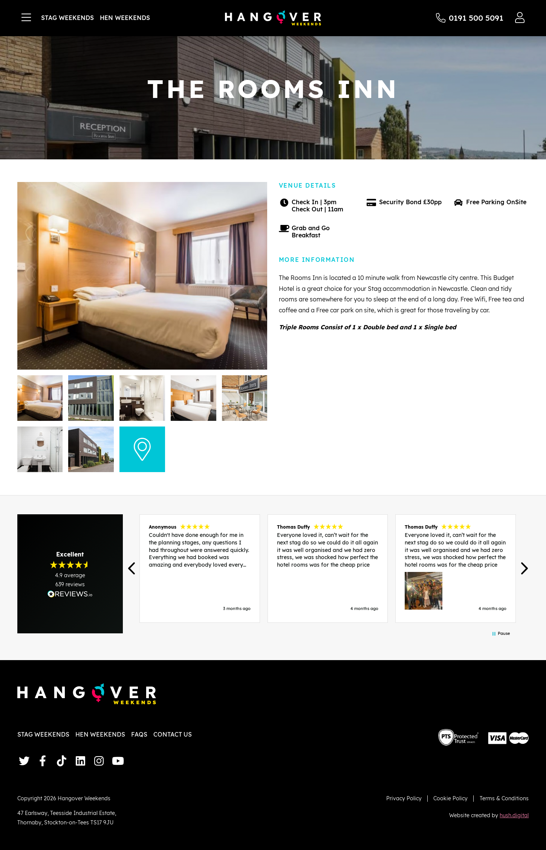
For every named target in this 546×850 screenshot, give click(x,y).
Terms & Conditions (504, 798)
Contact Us (172, 734)
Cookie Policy (450, 798)
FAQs (139, 734)
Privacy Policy (404, 798)
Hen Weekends (125, 17)
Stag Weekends (67, 17)
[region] (328, 568)
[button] (132, 569)
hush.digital (514, 815)
